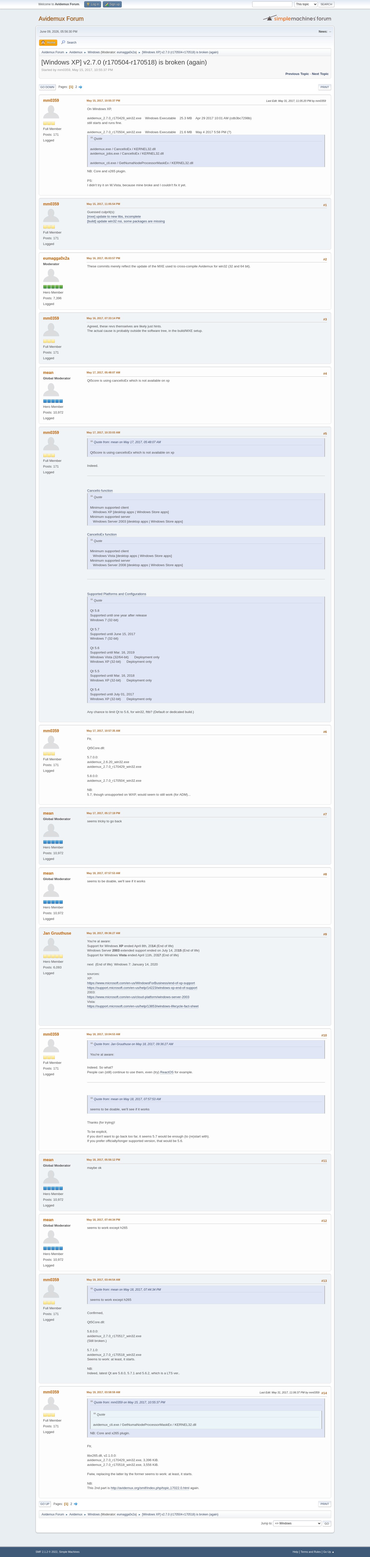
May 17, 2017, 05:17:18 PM (103, 813)
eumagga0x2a (126, 52)
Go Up (44, 1503)
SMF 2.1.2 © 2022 (47, 1551)
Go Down (47, 87)
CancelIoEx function (102, 534)
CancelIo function (100, 490)
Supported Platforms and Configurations (116, 594)
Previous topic (297, 74)
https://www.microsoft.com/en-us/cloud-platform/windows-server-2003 (138, 997)
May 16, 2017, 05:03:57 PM (103, 258)
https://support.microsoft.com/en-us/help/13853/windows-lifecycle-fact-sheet (142, 1006)
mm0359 (51, 100)
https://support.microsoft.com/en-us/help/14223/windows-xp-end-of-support (142, 988)
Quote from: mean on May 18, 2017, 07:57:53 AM (127, 1099)
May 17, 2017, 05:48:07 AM (103, 372)
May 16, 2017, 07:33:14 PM (103, 318)
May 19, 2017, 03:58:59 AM (103, 1392)
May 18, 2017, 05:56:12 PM (103, 1159)
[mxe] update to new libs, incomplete (114, 216)
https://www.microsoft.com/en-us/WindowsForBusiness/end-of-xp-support (141, 983)
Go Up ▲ (328, 1551)
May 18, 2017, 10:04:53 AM (103, 1034)
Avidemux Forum (61, 18)
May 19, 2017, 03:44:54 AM (103, 1279)
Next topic (320, 74)
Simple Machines (69, 1551)
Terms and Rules (311, 1551)
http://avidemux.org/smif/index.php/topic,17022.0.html (150, 1488)
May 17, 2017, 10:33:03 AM (103, 432)
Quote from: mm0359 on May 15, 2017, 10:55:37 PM (129, 1402)
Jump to (266, 1523)
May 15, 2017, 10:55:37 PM (103, 100)
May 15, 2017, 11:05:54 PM (103, 203)
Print (324, 87)
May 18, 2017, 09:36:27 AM (103, 933)
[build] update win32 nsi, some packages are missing (126, 221)
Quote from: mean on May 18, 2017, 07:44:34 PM (127, 1289)
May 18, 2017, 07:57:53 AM (103, 873)
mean (48, 372)
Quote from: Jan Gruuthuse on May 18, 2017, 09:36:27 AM (133, 1044)
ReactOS (167, 1072)
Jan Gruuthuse (57, 933)
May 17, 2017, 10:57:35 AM (103, 730)
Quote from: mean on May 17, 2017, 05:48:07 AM (127, 442)
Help (295, 1551)
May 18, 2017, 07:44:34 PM (103, 1219)
